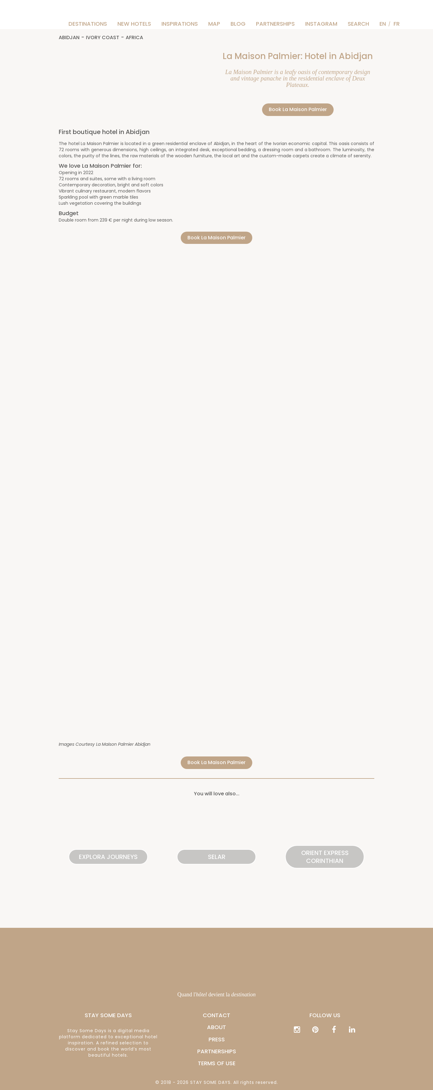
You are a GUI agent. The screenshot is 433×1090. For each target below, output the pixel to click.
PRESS (217, 1039)
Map (214, 23)
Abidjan (69, 38)
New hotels (134, 23)
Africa (134, 38)
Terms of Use (216, 1063)
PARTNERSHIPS (275, 23)
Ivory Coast (102, 38)
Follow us (324, 1015)
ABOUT (216, 1027)
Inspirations (179, 23)
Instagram (321, 23)
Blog (238, 23)
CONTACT (216, 1015)
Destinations (87, 23)
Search (358, 23)
